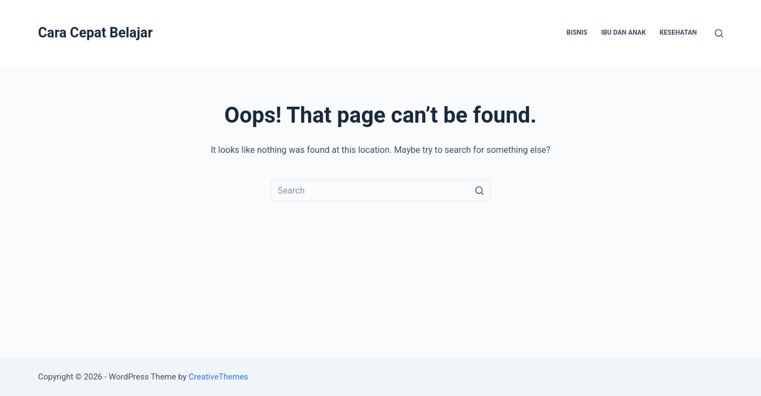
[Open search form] (719, 33)
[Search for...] (381, 190)
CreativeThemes (218, 377)
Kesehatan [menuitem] (678, 32)
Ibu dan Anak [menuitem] (623, 32)
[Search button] (480, 190)
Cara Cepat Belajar (95, 33)
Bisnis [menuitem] (576, 32)
